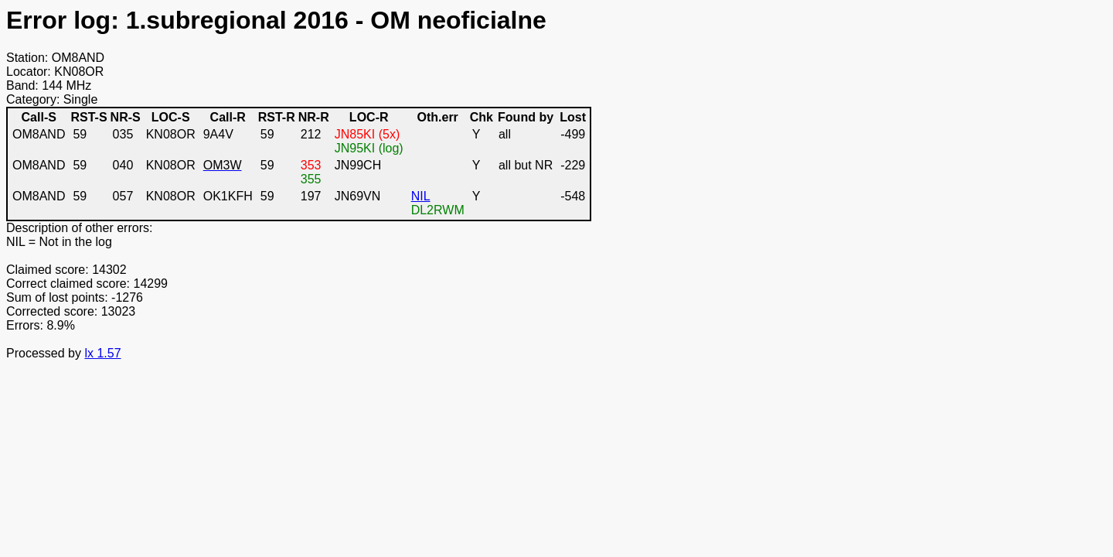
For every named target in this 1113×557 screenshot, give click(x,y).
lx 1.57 (102, 353)
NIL (421, 196)
